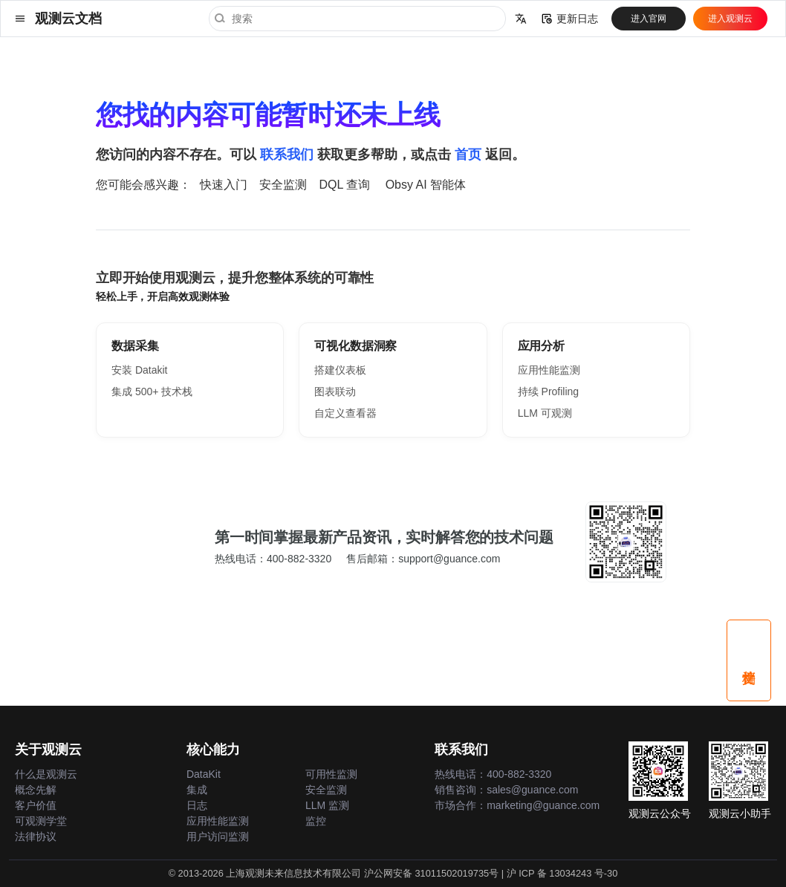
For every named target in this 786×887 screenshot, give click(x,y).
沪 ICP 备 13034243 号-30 (562, 873)
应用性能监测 (549, 370)
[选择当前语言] (521, 18)
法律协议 (35, 836)
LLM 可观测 (545, 413)
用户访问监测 (217, 836)
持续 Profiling (548, 391)
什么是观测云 (46, 774)
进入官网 (648, 18)
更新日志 (570, 18)
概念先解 (35, 790)
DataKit (203, 774)
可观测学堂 (41, 821)
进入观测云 (730, 18)
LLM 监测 (327, 805)
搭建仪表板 (340, 370)
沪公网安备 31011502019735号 (431, 873)
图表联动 (335, 391)
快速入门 (223, 184)
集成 (196, 790)
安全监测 (283, 184)
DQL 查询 (344, 184)
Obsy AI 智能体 (426, 184)
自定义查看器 (345, 413)
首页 (468, 154)
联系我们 (287, 154)
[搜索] (357, 18)
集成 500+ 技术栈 (151, 391)
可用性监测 (331, 774)
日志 (196, 805)
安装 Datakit (139, 370)
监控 (315, 821)
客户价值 (35, 805)
